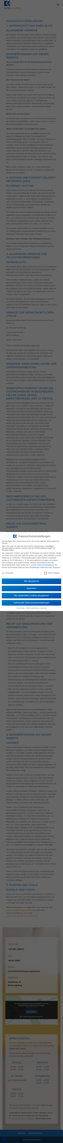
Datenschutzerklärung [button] (32, 606)
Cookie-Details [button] (20, 606)
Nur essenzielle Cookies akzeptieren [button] (31, 593)
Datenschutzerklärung (45, 563)
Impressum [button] (43, 606)
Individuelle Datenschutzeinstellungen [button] (31, 601)
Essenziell (7, 571)
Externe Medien (52, 571)
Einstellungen (34, 565)
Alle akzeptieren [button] (31, 579)
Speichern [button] (31, 586)
